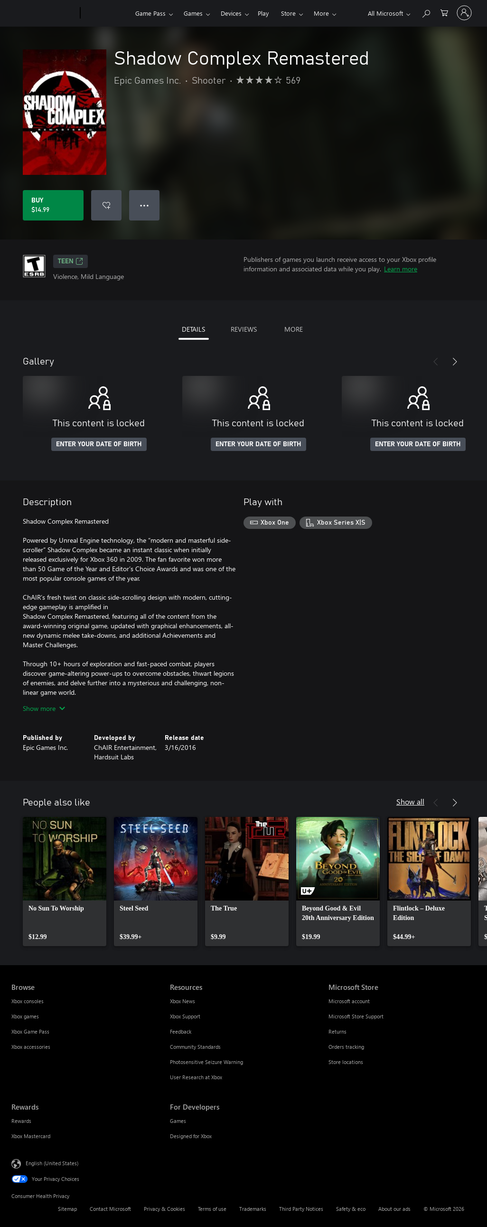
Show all (410, 801)
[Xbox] (106, 13)
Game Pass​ (150, 13)
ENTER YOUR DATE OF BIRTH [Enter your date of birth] (99, 444)
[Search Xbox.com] (425, 12)
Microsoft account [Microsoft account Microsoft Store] (349, 1001)
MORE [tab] (293, 329)
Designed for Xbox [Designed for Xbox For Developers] (191, 1136)
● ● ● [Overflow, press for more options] (144, 205)
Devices (231, 13)
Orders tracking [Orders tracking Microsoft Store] (346, 1047)
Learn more (400, 268)
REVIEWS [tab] (244, 329)
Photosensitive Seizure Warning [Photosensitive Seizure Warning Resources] (206, 1062)
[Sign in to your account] (464, 12)
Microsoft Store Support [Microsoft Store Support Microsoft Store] (356, 1016)
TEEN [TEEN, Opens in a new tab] (70, 261)
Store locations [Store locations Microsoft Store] (345, 1062)
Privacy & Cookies (164, 1209)
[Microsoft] (43, 13)
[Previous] (435, 361)
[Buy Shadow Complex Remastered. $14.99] (53, 205)
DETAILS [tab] (193, 329)
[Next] (454, 361)
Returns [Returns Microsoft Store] (337, 1031)
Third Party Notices (301, 1209)
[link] (64, 881)
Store (288, 13)
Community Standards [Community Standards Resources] (195, 1047)
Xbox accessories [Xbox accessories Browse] (30, 1047)
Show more (44, 708)
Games (193, 13)
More (321, 13)
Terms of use (212, 1209)
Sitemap (67, 1209)
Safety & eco (350, 1209)
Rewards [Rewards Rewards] (21, 1121)
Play (263, 13)
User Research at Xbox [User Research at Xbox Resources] (196, 1077)
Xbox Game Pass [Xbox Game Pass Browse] (30, 1031)
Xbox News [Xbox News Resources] (182, 1001)
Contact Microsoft (110, 1209)
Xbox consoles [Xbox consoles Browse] (27, 1001)
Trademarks (252, 1209)
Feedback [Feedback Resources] (180, 1031)
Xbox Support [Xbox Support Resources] (185, 1016)
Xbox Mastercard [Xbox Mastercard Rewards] (30, 1136)
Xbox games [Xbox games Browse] (25, 1016)
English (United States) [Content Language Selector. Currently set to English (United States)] (52, 1163)
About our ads (394, 1209)
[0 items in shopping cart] (444, 12)
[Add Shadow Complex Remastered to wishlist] (106, 205)
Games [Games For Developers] (178, 1121)
